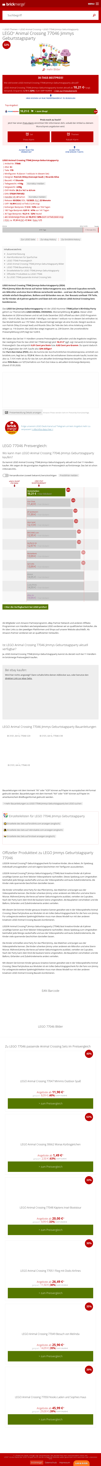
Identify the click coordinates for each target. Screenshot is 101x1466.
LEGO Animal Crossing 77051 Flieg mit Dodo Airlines (50, 1271)
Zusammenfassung (16, 253)
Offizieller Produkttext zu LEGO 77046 (24, 273)
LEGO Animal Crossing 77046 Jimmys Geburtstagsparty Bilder (35, 263)
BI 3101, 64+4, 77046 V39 (51, 735)
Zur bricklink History (70, 239)
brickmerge (36, 1462)
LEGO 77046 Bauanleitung (19, 267)
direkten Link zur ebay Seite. (18, 678)
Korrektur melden (35, 183)
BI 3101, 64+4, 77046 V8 (19, 765)
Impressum (64, 1462)
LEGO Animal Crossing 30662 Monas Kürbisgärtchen (50, 1144)
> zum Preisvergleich (50, 1103)
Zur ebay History (48, 239)
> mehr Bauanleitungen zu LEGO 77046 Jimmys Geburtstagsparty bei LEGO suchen (42, 803)
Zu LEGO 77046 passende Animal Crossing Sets (29, 277)
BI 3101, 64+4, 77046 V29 (18, 735)
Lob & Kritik (81, 1463)
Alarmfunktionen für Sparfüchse (22, 257)
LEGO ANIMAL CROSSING (39, 311)
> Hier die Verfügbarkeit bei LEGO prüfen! (25, 606)
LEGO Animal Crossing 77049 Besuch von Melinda (50, 1334)
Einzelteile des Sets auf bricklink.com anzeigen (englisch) (32, 823)
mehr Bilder (51, 69)
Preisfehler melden (69, 475)
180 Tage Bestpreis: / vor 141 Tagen (27, 210)
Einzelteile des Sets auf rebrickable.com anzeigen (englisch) (33, 829)
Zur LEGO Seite (28, 239)
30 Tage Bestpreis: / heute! (23, 213)
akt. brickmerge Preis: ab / (34, 216)
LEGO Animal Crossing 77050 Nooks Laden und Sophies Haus (50, 1397)
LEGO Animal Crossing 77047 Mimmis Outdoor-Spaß (50, 1081)
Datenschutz (51, 1462)
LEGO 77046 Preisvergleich (19, 260)
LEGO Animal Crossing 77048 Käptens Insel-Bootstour (50, 1207)
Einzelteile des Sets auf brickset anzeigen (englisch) (29, 836)
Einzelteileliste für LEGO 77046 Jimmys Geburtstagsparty (33, 270)
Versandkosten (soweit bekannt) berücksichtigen (33, 475)
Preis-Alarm (28, 122)
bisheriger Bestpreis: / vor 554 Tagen (27, 207)
